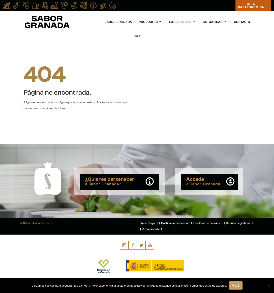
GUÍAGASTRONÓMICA (253, 6)
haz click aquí (118, 102)
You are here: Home (226, 46)
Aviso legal (149, 223)
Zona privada (152, 229)
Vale (236, 285)
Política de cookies (209, 223)
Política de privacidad (176, 223)
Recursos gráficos (239, 223)
